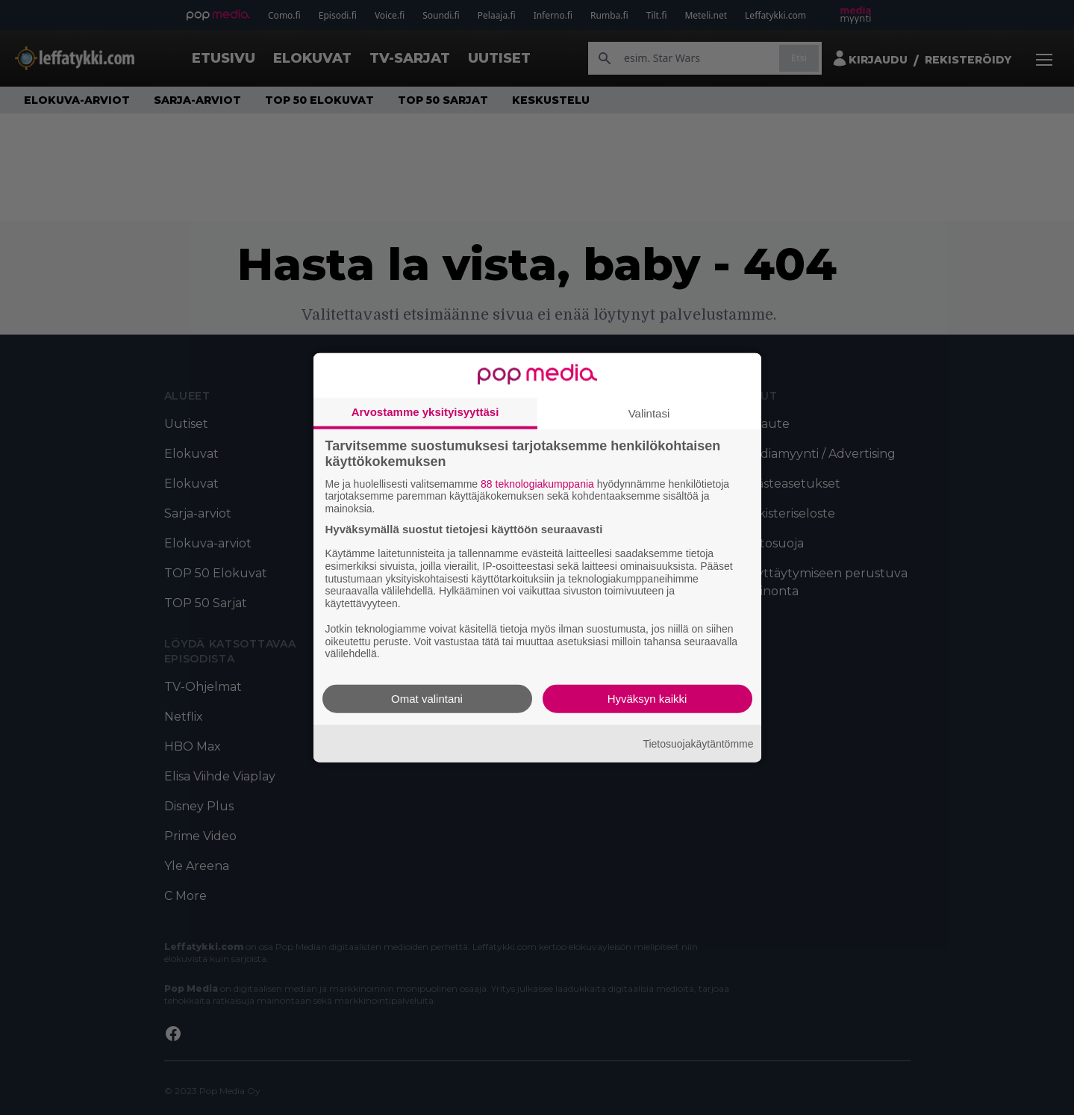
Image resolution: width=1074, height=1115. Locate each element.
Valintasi (649, 412)
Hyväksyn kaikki (647, 698)
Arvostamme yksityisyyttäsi (425, 411)
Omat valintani (427, 698)
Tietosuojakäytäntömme (698, 743)
